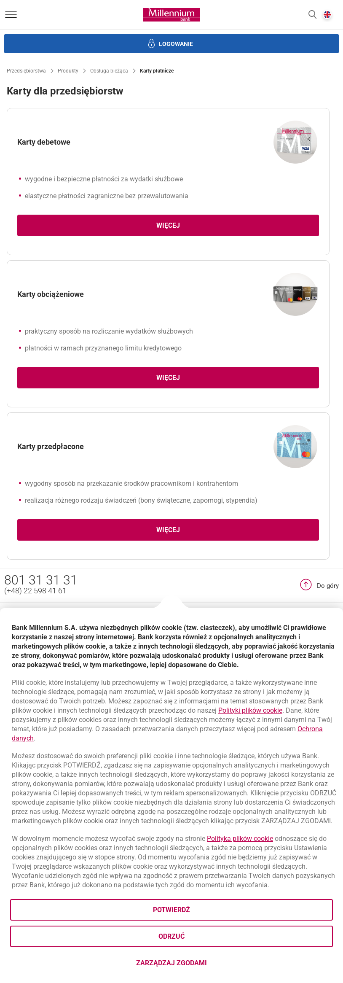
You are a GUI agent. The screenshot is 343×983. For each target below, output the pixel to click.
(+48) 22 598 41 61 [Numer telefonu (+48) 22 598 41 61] (35, 590)
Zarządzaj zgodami (205, 965)
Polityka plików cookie (240, 839)
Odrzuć (171, 936)
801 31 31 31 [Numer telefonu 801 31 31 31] (41, 580)
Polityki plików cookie (250, 710)
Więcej (168, 225)
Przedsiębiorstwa (26, 71)
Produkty (68, 71)
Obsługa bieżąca (109, 71)
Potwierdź (171, 910)
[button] (312, 15)
